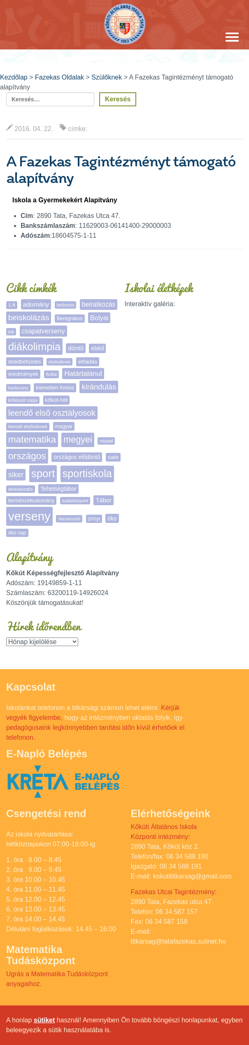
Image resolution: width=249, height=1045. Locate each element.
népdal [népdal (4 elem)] (106, 440)
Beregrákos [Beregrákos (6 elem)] (70, 318)
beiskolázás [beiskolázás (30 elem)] (28, 317)
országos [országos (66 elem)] (27, 455)
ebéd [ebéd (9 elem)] (97, 348)
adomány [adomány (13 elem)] (36, 304)
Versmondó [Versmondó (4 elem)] (69, 518)
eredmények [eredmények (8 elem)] (23, 374)
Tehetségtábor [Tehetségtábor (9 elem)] (58, 488)
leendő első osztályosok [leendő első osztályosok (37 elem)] (51, 412)
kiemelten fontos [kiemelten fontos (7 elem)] (55, 387)
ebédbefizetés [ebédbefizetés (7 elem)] (24, 361)
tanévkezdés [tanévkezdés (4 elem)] (20, 489)
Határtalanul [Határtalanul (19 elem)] (83, 373)
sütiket (44, 1020)
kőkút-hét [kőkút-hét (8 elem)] (56, 400)
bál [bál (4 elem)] (11, 331)
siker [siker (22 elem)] (15, 475)
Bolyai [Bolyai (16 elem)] (99, 317)
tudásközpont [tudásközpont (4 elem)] (75, 500)
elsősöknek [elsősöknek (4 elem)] (59, 361)
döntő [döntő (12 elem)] (76, 347)
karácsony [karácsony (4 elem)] (18, 387)
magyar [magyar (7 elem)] (64, 426)
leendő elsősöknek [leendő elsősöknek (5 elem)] (27, 426)
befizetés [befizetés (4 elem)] (65, 304)
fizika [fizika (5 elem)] (51, 374)
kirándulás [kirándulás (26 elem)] (98, 386)
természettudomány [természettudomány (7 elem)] (31, 500)
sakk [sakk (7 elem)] (113, 457)
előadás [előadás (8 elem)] (88, 361)
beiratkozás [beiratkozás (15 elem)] (99, 304)
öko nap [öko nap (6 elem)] (17, 533)
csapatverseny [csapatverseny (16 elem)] (43, 331)
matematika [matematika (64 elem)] (32, 439)
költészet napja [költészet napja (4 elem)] (22, 400)
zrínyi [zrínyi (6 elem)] (94, 519)
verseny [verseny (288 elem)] (29, 516)
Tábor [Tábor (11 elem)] (103, 500)
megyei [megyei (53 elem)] (77, 439)
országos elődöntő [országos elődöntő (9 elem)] (77, 457)
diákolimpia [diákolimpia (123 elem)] (34, 346)
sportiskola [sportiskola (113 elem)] (87, 473)
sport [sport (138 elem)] (43, 473)
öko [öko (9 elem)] (111, 518)
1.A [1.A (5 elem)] (11, 304)
